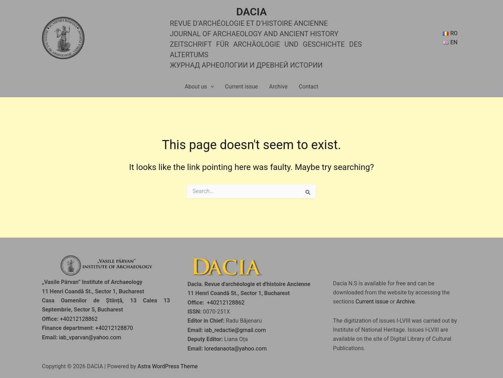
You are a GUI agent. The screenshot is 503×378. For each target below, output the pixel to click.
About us (199, 86)
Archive (278, 86)
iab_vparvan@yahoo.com (90, 337)
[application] (210, 86)
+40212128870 (114, 328)
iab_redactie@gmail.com (235, 330)
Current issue (241, 86)
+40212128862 (78, 319)
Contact (308, 86)
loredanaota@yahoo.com (235, 348)
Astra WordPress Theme (167, 366)
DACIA (251, 12)
